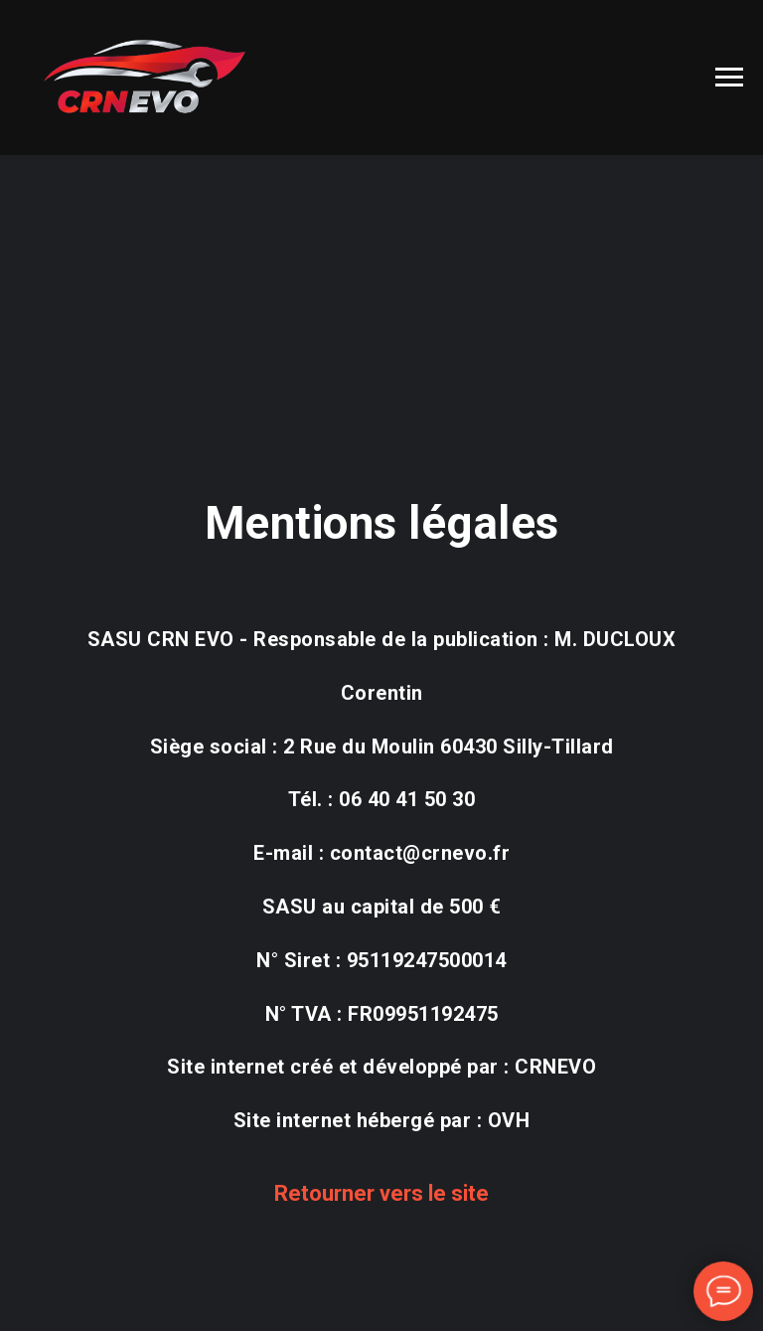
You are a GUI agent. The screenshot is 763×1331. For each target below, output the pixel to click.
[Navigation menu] (729, 77)
